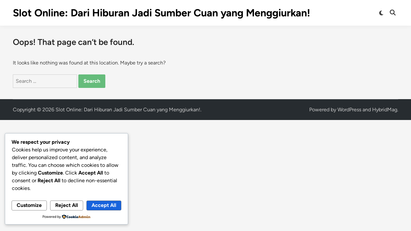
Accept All (104, 205)
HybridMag (384, 110)
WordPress (349, 110)
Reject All (66, 205)
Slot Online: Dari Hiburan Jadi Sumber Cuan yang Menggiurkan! (161, 13)
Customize (29, 205)
